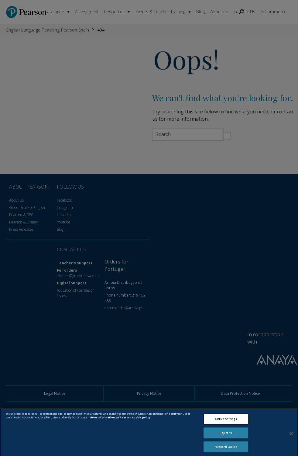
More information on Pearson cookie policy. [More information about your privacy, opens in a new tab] (121, 420)
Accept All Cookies (226, 449)
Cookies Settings (226, 422)
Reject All (226, 435)
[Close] (291, 436)
